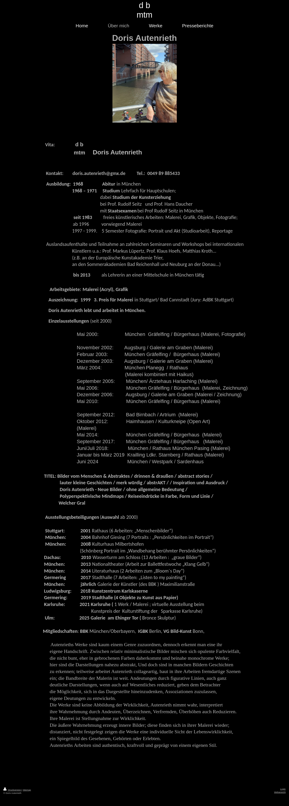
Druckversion (12, 790)
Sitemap (27, 790)
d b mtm (144, 10)
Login (283, 789)
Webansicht (280, 792)
